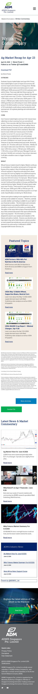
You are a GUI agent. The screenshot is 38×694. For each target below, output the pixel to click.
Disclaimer (5, 653)
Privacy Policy (7, 651)
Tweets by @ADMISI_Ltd (10, 581)
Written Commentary (22, 19)
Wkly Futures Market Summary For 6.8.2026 (19, 562)
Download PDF (6, 70)
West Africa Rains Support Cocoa (15, 571)
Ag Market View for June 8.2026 (15, 452)
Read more (9, 273)
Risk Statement (7, 656)
